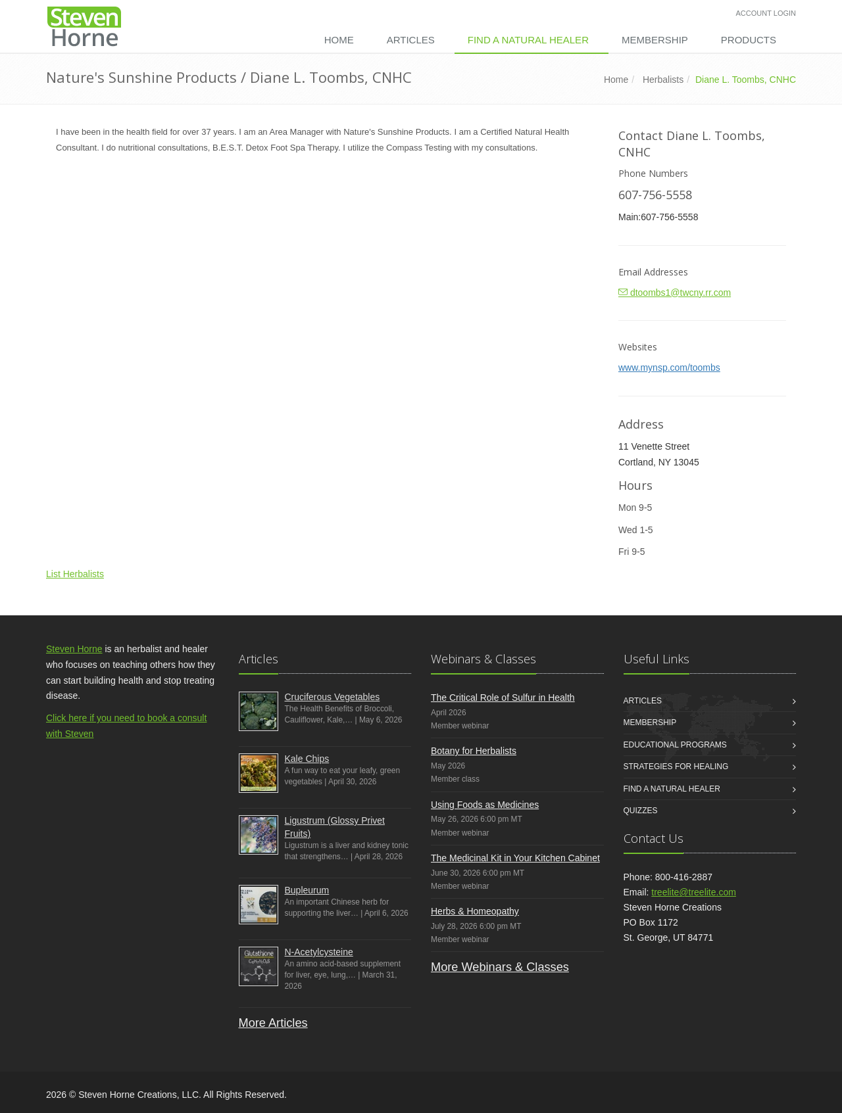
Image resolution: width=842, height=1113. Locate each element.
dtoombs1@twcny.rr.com (674, 292)
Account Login (766, 13)
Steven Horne (74, 649)
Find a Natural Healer (528, 39)
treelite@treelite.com (693, 892)
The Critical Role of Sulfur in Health (503, 697)
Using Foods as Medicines (485, 804)
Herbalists (663, 79)
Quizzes (641, 810)
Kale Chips (307, 758)
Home (339, 39)
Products (748, 39)
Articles (411, 39)
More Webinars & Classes (500, 967)
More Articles (273, 1023)
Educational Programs (675, 744)
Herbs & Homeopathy (475, 911)
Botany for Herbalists (473, 751)
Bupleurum (307, 890)
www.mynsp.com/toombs (669, 367)
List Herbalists (75, 574)
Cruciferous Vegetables (332, 697)
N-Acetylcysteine (319, 952)
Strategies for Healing (676, 766)
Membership (655, 39)
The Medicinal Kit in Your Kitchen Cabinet (515, 858)
